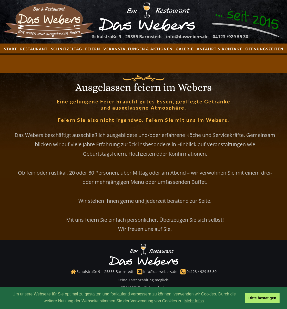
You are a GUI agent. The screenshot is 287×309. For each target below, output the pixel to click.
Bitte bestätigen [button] (262, 298)
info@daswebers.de (160, 271)
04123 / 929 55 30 (201, 271)
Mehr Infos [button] (194, 301)
